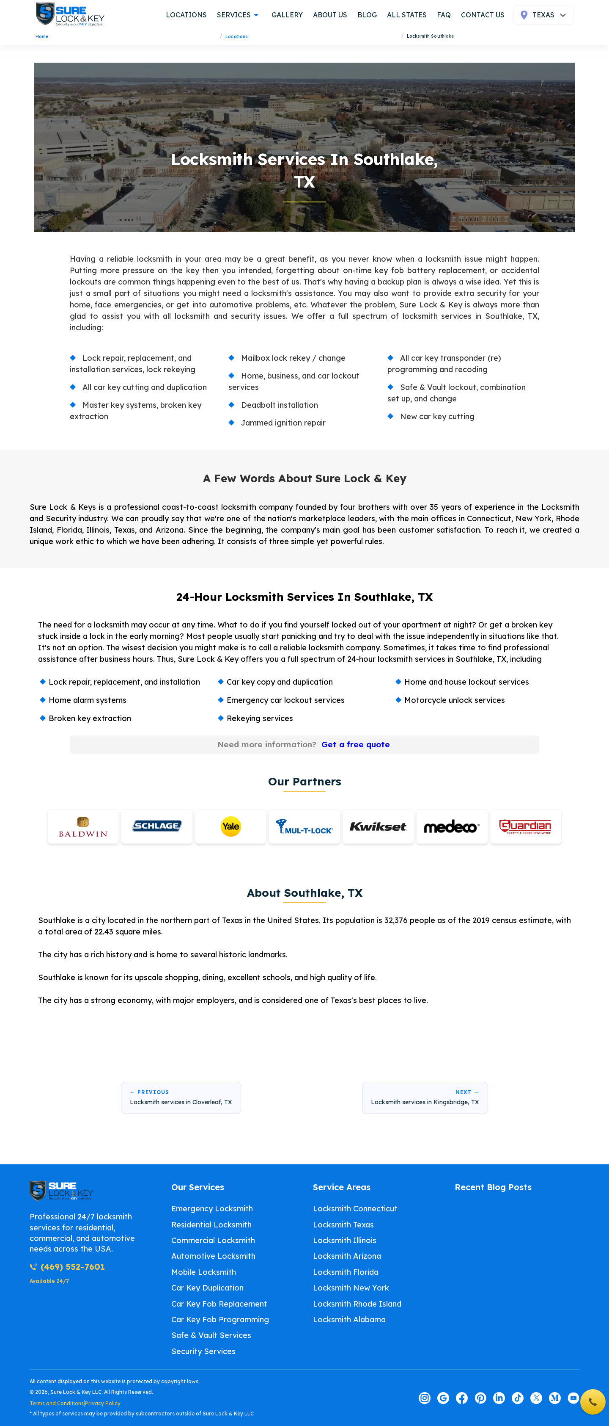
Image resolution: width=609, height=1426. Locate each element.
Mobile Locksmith (203, 1272)
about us (330, 15)
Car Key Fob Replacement (219, 1304)
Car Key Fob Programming (220, 1319)
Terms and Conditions (57, 1403)
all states (407, 15)
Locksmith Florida (346, 1272)
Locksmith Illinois (344, 1240)
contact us (483, 15)
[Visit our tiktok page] (518, 1398)
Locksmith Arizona (347, 1256)
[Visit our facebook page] (462, 1398)
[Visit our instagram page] (425, 1398)
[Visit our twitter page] (536, 1398)
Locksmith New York (351, 1288)
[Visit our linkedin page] (499, 1398)
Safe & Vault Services (211, 1335)
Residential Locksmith (211, 1225)
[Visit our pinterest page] (480, 1398)
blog (367, 15)
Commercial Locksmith (213, 1240)
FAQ (444, 15)
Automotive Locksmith (213, 1256)
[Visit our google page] (443, 1398)
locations (186, 15)
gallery (287, 15)
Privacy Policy (103, 1403)
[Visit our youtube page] (573, 1398)
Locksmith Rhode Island (357, 1304)
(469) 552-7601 (67, 1266)
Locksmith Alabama (349, 1319)
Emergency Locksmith (212, 1208)
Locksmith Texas (343, 1225)
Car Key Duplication (207, 1288)
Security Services (203, 1351)
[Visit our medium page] (555, 1398)
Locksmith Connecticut (355, 1208)
